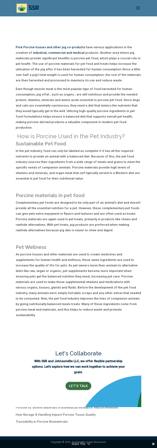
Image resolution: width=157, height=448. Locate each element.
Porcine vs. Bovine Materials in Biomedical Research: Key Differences (67, 407)
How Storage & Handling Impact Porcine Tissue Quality (55, 415)
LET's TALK (78, 386)
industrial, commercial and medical (58, 53)
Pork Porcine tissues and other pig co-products (50, 47)
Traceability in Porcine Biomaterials (42, 421)
